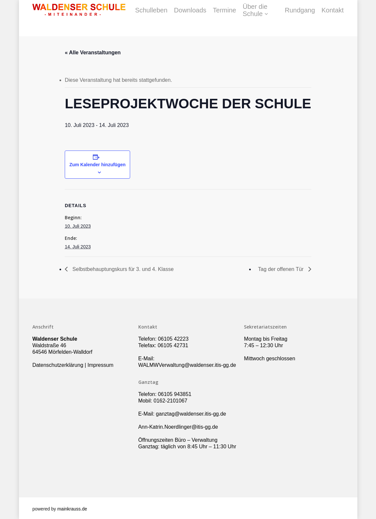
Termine (259, 18)
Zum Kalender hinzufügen (97, 164)
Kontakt (356, 18)
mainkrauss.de (72, 508)
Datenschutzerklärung (57, 365)
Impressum (100, 365)
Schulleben (186, 18)
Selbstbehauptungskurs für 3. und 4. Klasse (122, 269)
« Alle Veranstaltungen (93, 52)
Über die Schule (288, 18)
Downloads (225, 18)
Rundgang (323, 18)
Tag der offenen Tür (281, 269)
